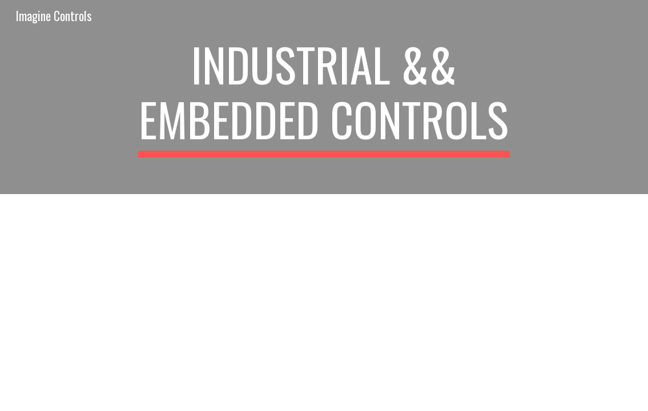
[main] (324, 97)
